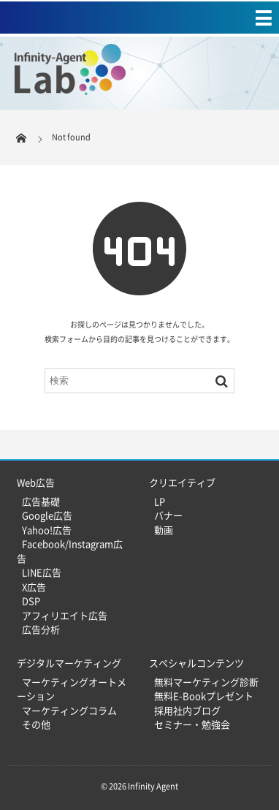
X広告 (34, 587)
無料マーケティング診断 (206, 682)
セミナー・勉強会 (192, 724)
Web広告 (36, 482)
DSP (31, 601)
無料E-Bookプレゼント (203, 696)
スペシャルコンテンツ (196, 663)
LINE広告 (41, 572)
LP (159, 501)
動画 (163, 530)
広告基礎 (41, 501)
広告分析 (41, 629)
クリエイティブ (182, 482)
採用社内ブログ (187, 710)
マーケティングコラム (69, 710)
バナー (168, 515)
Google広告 (47, 515)
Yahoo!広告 (47, 530)
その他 (36, 724)
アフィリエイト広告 (64, 615)
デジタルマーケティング (69, 663)
